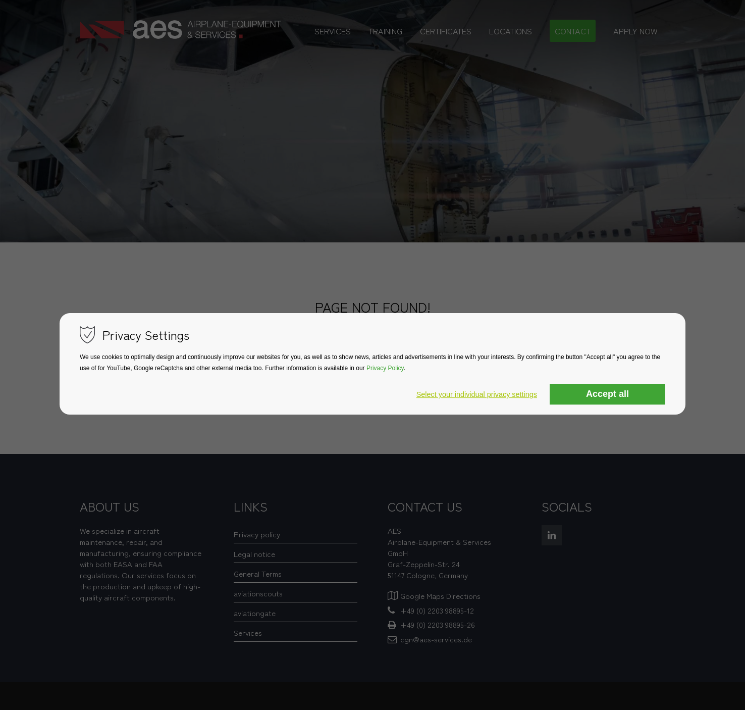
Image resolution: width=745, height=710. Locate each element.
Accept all (607, 394)
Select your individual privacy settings (476, 395)
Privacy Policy (385, 368)
